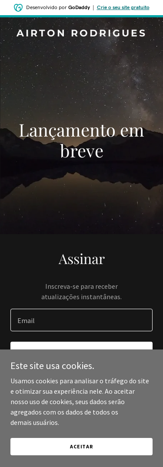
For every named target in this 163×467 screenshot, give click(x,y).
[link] (81, 33)
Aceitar (81, 446)
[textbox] (81, 320)
